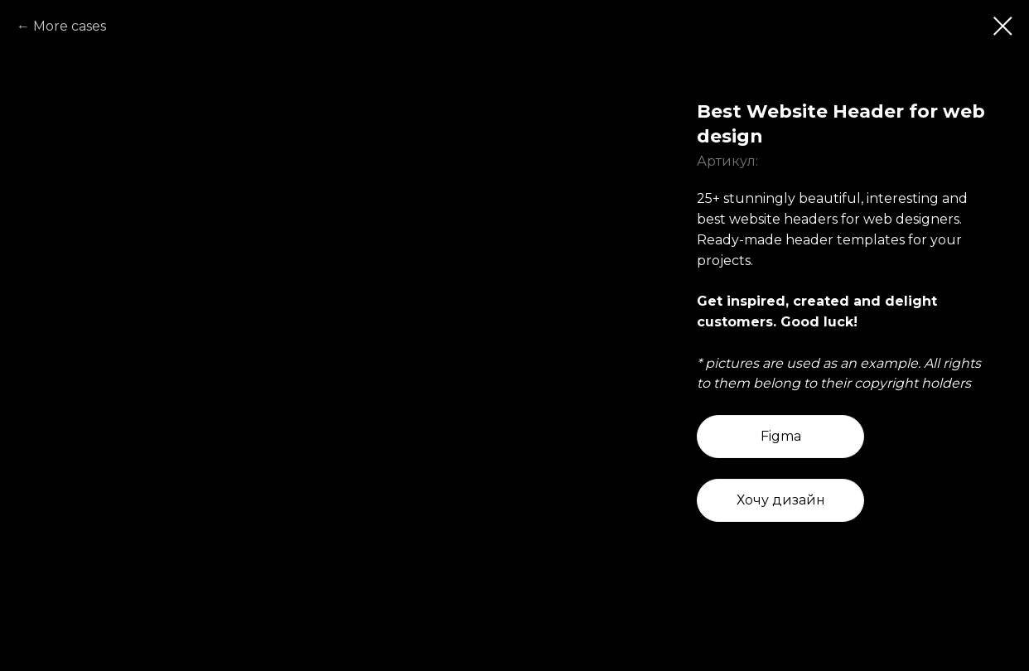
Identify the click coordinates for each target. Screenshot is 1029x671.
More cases (69, 26)
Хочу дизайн (781, 500)
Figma (781, 436)
